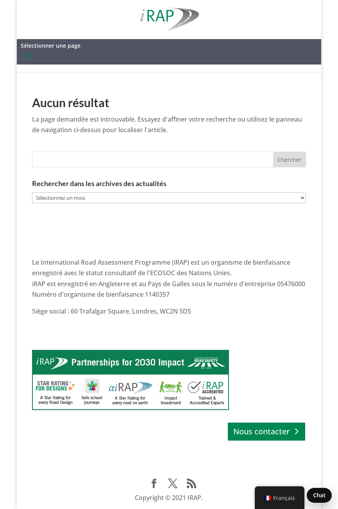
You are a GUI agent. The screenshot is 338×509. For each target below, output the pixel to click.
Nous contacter (261, 431)
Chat (319, 495)
